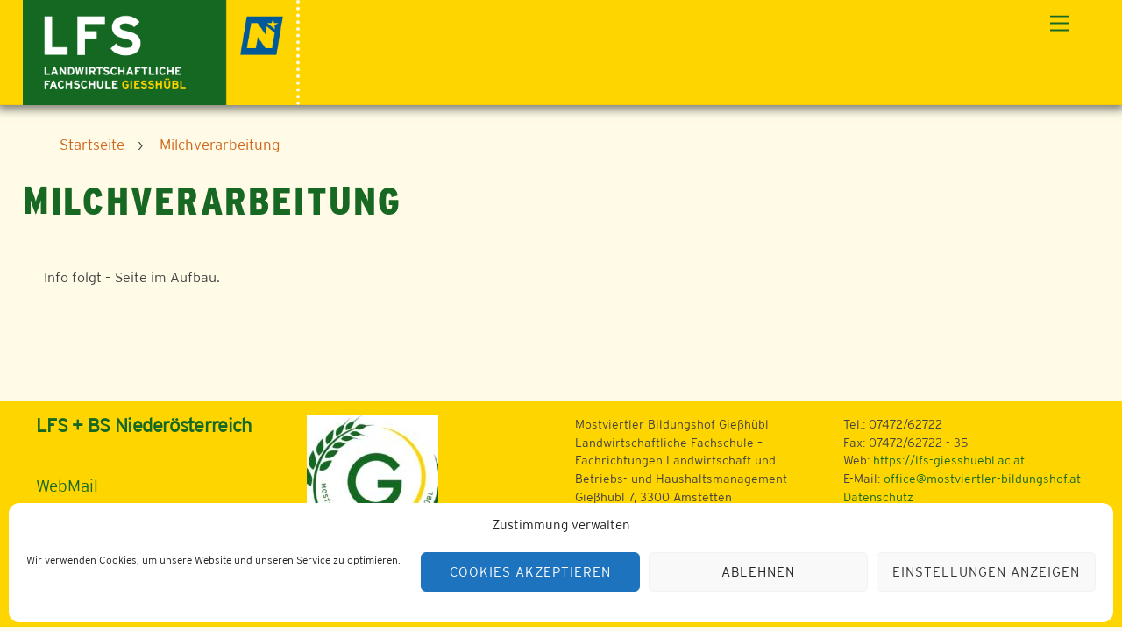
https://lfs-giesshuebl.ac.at (949, 460)
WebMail (67, 485)
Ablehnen (758, 571)
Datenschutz (878, 497)
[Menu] (1059, 24)
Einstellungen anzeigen (985, 571)
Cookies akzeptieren (530, 571)
